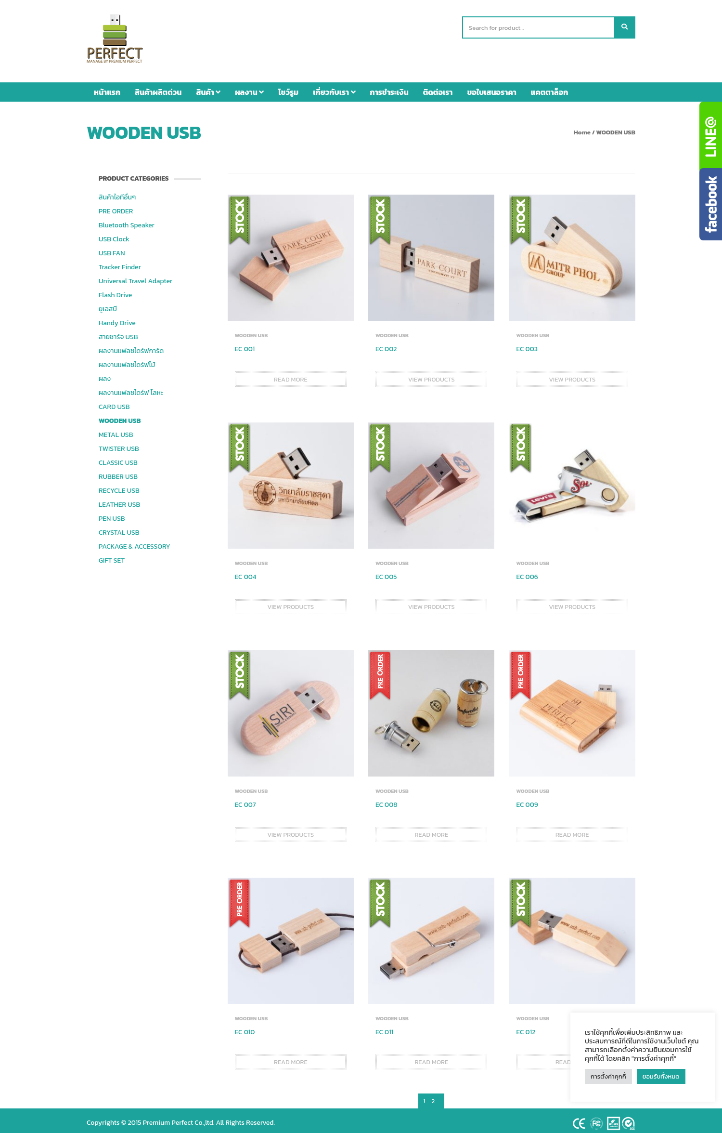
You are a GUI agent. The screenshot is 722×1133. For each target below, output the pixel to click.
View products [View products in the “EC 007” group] (290, 829)
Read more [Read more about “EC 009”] (572, 829)
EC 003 (527, 344)
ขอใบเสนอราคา (491, 87)
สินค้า (208, 87)
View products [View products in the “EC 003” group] (572, 374)
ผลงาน (249, 87)
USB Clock (114, 234)
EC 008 (386, 800)
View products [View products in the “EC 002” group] (431, 374)
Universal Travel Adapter (135, 276)
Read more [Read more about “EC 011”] (431, 1057)
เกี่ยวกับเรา (334, 87)
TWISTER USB (119, 444)
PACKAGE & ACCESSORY (134, 542)
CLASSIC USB (118, 458)
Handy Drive (117, 318)
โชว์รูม (288, 87)
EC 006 (527, 572)
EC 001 (245, 344)
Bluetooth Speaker (127, 220)
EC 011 (384, 1027)
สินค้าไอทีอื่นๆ (117, 192)
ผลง (105, 374)
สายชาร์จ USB (118, 332)
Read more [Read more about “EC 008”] (431, 829)
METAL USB (116, 430)
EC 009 (527, 800)
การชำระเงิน (389, 87)
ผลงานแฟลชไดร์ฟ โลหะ (131, 388)
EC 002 (386, 344)
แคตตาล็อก (549, 87)
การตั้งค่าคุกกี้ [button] (608, 1076)
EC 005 (386, 572)
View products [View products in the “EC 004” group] (290, 601)
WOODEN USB (120, 416)
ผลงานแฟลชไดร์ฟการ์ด (131, 346)
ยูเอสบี (108, 304)
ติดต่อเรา (438, 87)
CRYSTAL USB (119, 528)
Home (582, 127)
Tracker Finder (120, 262)
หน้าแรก (107, 87)
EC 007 (245, 800)
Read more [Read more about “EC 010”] (291, 1057)
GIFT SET (112, 556)
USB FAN (112, 248)
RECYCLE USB (119, 486)
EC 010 (245, 1027)
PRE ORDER (116, 206)
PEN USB (112, 514)
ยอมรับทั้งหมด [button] (661, 1076)
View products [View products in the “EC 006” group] (572, 601)
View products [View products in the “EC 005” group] (431, 601)
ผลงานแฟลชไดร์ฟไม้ (127, 360)
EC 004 (246, 572)
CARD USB (114, 402)
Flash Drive (115, 290)
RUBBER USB (118, 472)
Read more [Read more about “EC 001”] (291, 374)
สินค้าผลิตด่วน (158, 87)
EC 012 (525, 1027)
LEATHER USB (119, 500)
